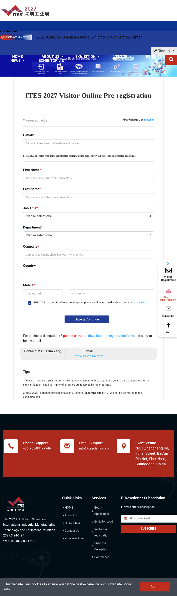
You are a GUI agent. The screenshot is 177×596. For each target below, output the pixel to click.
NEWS (16, 60)
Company (30, 246)
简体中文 (162, 51)
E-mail (28, 135)
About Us (71, 515)
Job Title (29, 208)
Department (32, 227)
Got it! (155, 587)
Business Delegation (101, 546)
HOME (69, 507)
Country (29, 266)
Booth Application (101, 510)
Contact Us (72, 530)
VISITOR (120, 56)
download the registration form (111, 336)
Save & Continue (87, 319)
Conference (101, 557)
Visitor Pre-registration (101, 532)
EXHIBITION (86, 56)
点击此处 (149, 119)
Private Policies (75, 538)
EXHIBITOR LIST (52, 60)
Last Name (31, 189)
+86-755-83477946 (37, 448)
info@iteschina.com (88, 356)
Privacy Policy (139, 302)
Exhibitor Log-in (104, 521)
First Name (31, 170)
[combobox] (87, 273)
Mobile (28, 285)
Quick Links (72, 523)
